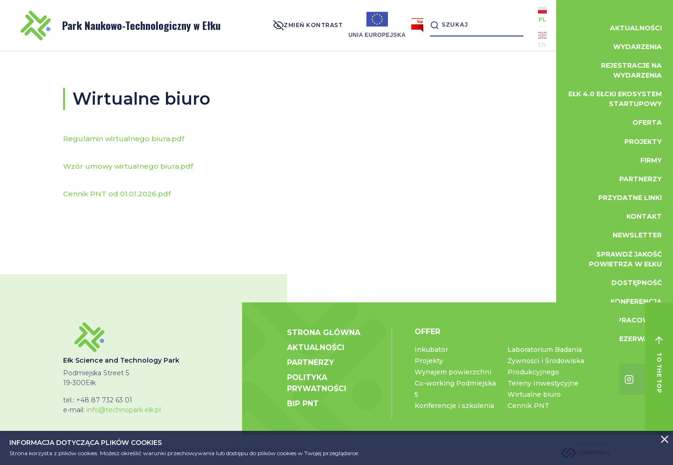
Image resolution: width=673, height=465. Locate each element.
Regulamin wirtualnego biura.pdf (123, 138)
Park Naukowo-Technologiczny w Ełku (121, 25)
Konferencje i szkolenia (454, 405)
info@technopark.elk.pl (123, 410)
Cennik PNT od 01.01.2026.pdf (117, 193)
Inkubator (431, 349)
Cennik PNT (528, 405)
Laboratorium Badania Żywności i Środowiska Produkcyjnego (546, 360)
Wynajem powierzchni (453, 372)
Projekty (429, 361)
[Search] (476, 25)
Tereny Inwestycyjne (543, 383)
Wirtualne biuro (534, 394)
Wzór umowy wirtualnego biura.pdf (128, 166)
